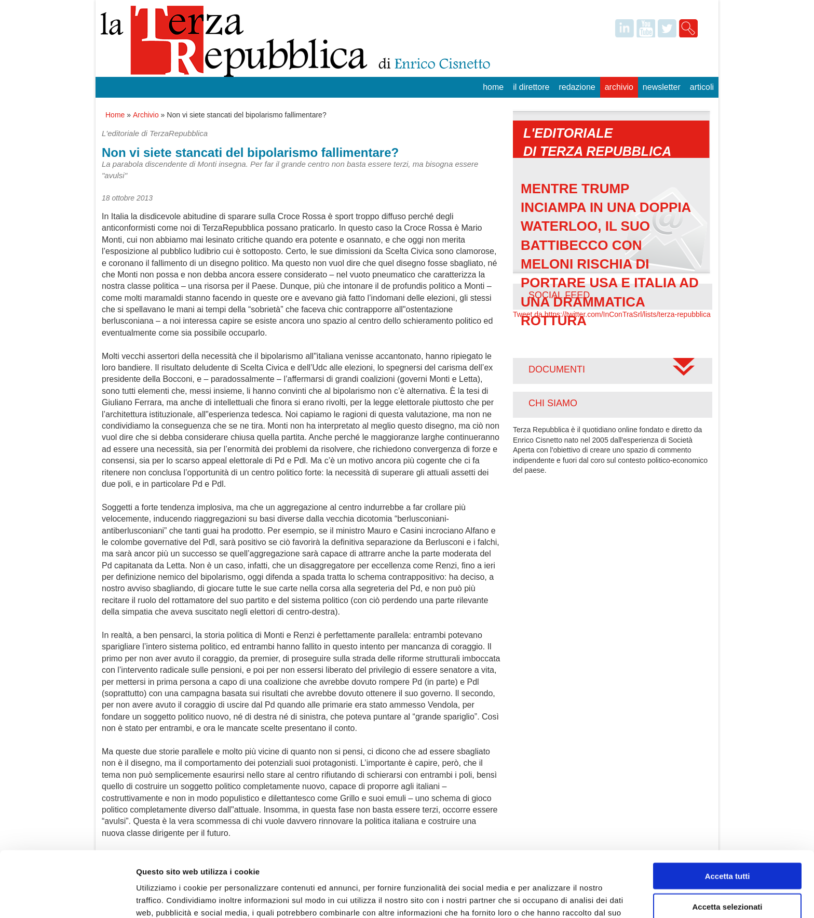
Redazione (577, 87)
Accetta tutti (727, 814)
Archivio (619, 87)
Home (493, 87)
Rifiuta (727, 875)
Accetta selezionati (727, 845)
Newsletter (662, 87)
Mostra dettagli (546, 897)
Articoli (702, 87)
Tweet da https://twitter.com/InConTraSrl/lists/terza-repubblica (612, 314)
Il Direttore (531, 87)
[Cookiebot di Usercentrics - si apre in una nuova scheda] (67, 898)
